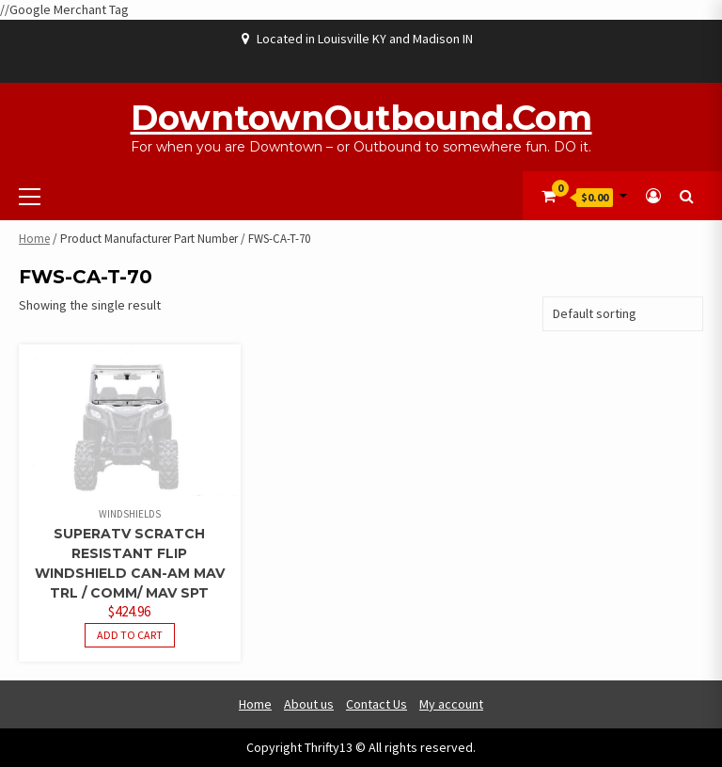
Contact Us (376, 703)
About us (309, 703)
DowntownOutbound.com (361, 117)
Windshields (130, 513)
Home (34, 239)
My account (451, 703)
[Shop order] (622, 313)
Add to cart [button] (130, 635)
